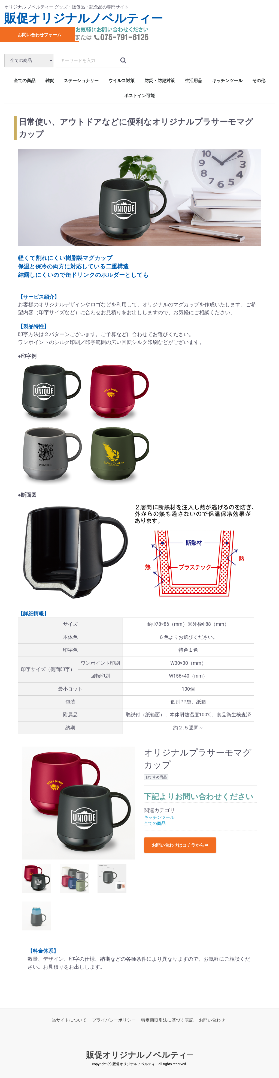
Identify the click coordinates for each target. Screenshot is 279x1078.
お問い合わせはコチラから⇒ (180, 845)
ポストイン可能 (139, 95)
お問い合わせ (212, 1020)
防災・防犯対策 (159, 80)
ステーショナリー (81, 80)
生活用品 (193, 80)
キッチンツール (227, 80)
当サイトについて (69, 1020)
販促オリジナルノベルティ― (139, 1055)
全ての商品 (24, 80)
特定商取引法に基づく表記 (167, 1020)
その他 (258, 80)
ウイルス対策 (121, 80)
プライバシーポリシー (114, 1020)
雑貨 (49, 80)
